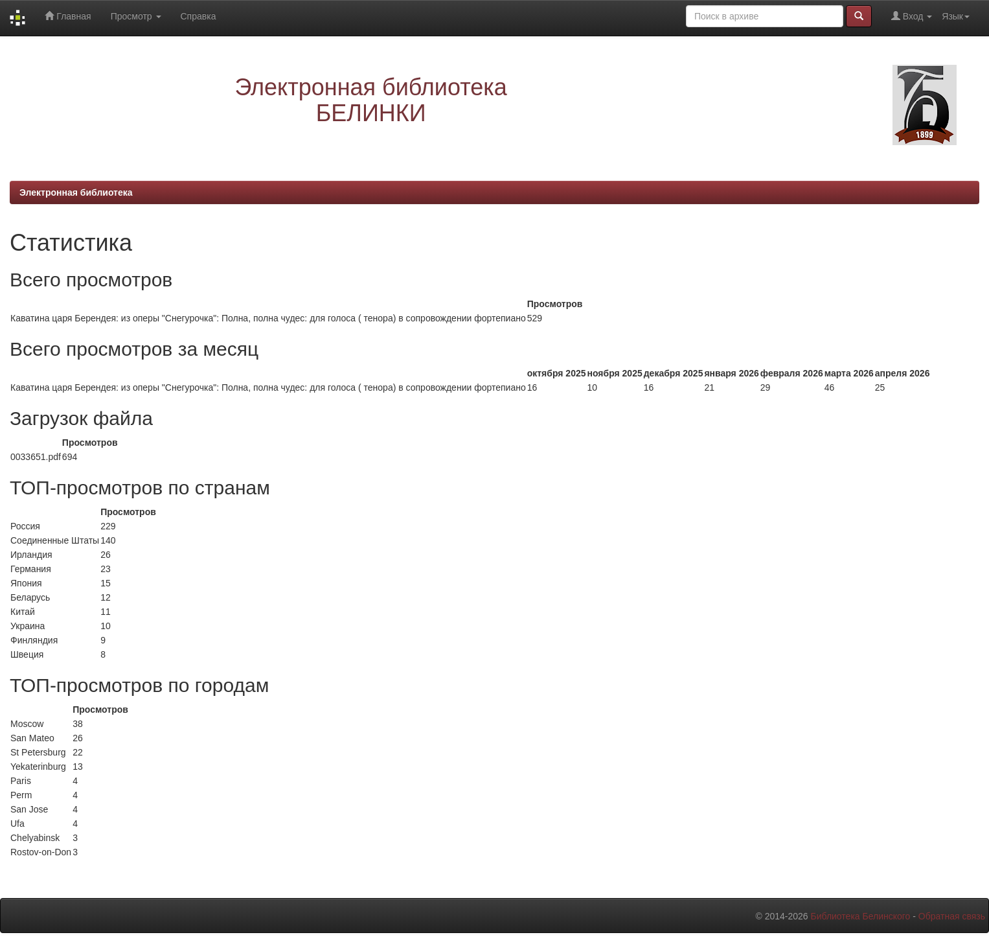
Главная (68, 15)
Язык (956, 16)
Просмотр (136, 16)
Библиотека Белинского (860, 916)
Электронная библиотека (76, 192)
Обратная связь (951, 916)
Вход (911, 15)
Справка (198, 16)
